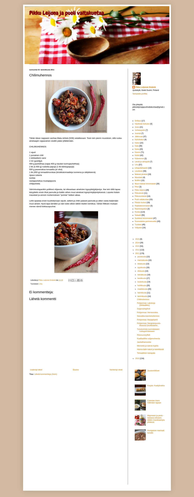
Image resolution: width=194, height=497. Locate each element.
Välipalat (138, 228)
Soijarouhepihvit (143, 309)
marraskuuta (142, 260)
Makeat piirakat (141, 174)
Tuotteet (138, 225)
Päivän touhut (140, 202)
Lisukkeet (139, 171)
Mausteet (138, 177)
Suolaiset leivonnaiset (144, 218)
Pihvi (137, 187)
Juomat (138, 133)
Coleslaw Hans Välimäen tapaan (154, 402)
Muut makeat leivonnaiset (145, 184)
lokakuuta (141, 264)
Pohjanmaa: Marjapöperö (147, 320)
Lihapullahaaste (141, 168)
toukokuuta (142, 282)
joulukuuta (141, 257)
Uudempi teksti (36, 370)
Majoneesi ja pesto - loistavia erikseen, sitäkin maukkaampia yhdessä (156, 418)
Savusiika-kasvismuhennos (148, 316)
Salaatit (138, 215)
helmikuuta (142, 293)
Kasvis (137, 152)
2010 (137, 358)
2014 (137, 243)
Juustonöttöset (153, 371)
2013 (137, 246)
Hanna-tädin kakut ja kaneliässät (150, 349)
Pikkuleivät (139, 193)
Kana (137, 149)
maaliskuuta (142, 289)
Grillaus (138, 121)
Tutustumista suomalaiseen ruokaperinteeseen (148, 330)
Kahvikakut (139, 140)
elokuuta (141, 271)
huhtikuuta (142, 285)
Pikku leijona (140, 190)
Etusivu (76, 370)
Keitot (137, 155)
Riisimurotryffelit (143, 335)
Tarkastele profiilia (139, 94)
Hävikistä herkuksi (142, 124)
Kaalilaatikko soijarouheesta (148, 339)
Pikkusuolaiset (141, 196)
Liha (40, 284)
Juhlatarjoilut (140, 130)
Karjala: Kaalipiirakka (156, 386)
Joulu (137, 127)
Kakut (137, 143)
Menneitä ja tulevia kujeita (147, 346)
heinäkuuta (142, 275)
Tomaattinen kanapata (146, 353)
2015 (137, 239)
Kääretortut (139, 158)
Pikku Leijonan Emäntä (47, 280)
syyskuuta (141, 267)
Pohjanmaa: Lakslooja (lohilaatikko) (146, 304)
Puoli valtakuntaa (142, 199)
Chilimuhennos (143, 299)
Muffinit (138, 180)
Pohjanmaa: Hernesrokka (147, 312)
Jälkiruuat (139, 136)
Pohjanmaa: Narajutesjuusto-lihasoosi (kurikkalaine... (149, 324)
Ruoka (137, 212)
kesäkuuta (141, 278)
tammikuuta (142, 296)
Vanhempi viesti (115, 370)
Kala (136, 146)
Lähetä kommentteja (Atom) (45, 374)
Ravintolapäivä (141, 209)
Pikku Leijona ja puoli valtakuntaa (66, 13)
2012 (137, 250)
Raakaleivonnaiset (142, 206)
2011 (137, 253)
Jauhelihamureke (144, 342)
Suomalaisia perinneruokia (145, 221)
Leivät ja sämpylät (142, 162)
